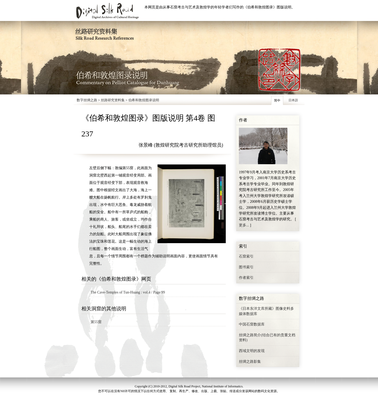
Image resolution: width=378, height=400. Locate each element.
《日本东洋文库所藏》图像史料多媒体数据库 (266, 311)
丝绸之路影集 (250, 362)
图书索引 (246, 267)
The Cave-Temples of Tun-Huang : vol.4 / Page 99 (128, 292)
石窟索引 (246, 256)
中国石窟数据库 (252, 324)
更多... (244, 225)
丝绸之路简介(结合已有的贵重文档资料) (267, 337)
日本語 (293, 100)
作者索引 (246, 278)
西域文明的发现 (252, 351)
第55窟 (96, 322)
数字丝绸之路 (87, 100)
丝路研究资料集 (113, 100)
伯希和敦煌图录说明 (143, 100)
